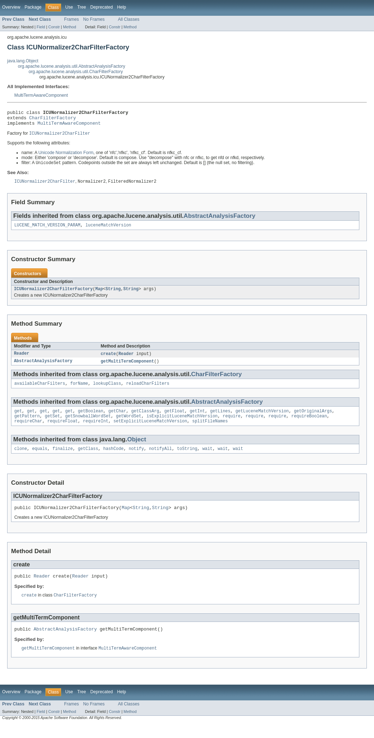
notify (136, 458)
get (18, 419)
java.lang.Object (22, 60)
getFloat (174, 419)
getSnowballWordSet (88, 424)
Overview (11, 7)
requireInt (95, 430)
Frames (71, 19)
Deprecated (101, 7)
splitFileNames (210, 430)
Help (121, 7)
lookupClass (107, 390)
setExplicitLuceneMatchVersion (150, 430)
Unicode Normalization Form (65, 156)
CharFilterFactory (52, 119)
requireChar (28, 430)
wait (207, 458)
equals (40, 458)
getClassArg (145, 419)
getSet (52, 424)
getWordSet (128, 424)
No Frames (94, 19)
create (108, 360)
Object (136, 448)
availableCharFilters (39, 390)
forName (79, 390)
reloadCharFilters (147, 390)
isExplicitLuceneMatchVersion (182, 424)
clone (20, 458)
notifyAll (160, 458)
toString (187, 458)
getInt (197, 419)
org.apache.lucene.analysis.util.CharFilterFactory (76, 71)
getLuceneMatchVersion (262, 419)
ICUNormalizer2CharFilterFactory (53, 294)
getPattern (27, 424)
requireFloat (62, 430)
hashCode (113, 458)
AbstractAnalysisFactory (219, 220)
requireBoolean (309, 424)
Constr (54, 27)
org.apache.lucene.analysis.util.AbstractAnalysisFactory (71, 66)
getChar (117, 419)
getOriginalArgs (313, 419)
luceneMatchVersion (108, 230)
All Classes (128, 19)
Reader (21, 360)
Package (33, 7)
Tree (81, 7)
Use (69, 7)
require (232, 424)
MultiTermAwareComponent (41, 95)
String (113, 294)
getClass (88, 458)
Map (99, 294)
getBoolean (90, 419)
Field (40, 27)
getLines (220, 419)
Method (69, 27)
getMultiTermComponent (127, 367)
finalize (63, 458)
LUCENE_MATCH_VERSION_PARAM (47, 230)
